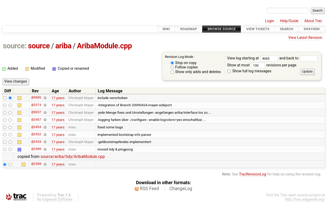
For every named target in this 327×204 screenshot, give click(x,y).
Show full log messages (249, 71)
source (39, 45)
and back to (298, 58)
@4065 (36, 97)
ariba (63, 45)
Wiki (166, 29)
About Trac (313, 21)
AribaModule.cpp (104, 45)
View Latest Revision (305, 38)
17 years (57, 98)
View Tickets (257, 29)
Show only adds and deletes (196, 72)
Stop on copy (184, 63)
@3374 (36, 105)
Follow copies (184, 67)
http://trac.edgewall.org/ (305, 199)
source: (15, 45)
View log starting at (253, 58)
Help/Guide (289, 21)
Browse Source (221, 29)
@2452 (36, 134)
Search (286, 29)
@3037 (36, 112)
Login (269, 21)
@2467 (36, 119)
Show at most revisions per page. (262, 65)
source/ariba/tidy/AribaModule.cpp (73, 156)
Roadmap (188, 29)
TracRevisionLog (252, 174)
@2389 (36, 164)
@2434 (36, 141)
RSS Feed (149, 188)
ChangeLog (180, 188)
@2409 (36, 149)
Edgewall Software (57, 199)
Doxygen (312, 29)
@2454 (36, 127)
